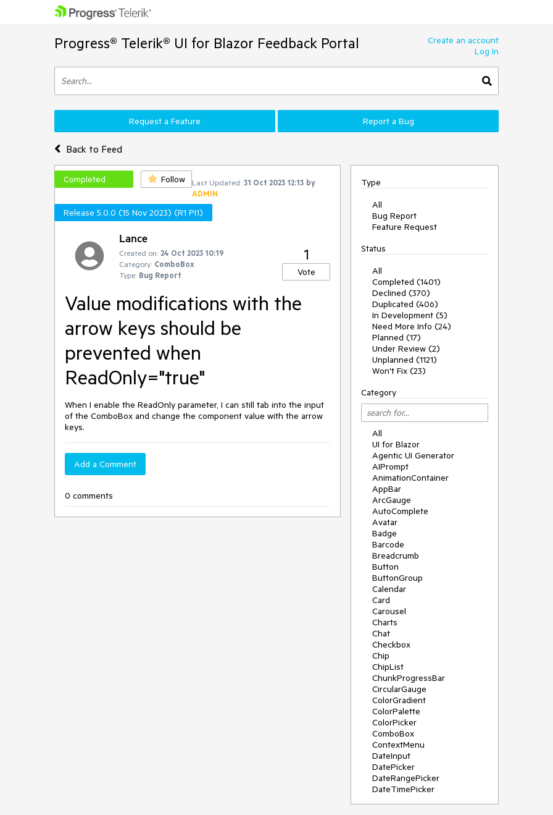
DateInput (391, 755)
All (377, 204)
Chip (380, 655)
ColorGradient (399, 700)
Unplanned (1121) (404, 359)
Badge (384, 533)
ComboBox (393, 733)
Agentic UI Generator (413, 455)
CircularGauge (399, 689)
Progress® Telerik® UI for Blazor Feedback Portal (206, 43)
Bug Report (394, 215)
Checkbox (391, 644)
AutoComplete (400, 511)
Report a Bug (388, 121)
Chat (381, 633)
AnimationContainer (410, 477)
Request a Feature (165, 121)
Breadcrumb (395, 555)
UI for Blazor (396, 444)
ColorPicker (394, 722)
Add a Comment (105, 464)
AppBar (386, 488)
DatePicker (393, 766)
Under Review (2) (406, 348)
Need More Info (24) (411, 326)
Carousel (389, 611)
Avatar (384, 522)
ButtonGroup (397, 577)
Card (381, 600)
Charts (384, 622)
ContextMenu (398, 744)
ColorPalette (396, 711)
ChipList (388, 666)
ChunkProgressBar (408, 677)
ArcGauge (391, 499)
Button (385, 566)
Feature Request (404, 226)
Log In (487, 51)
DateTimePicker (403, 789)
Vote (306, 271)
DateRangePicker (405, 777)
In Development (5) (409, 315)
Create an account (463, 40)
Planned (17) (396, 337)
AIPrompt (390, 466)
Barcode (388, 544)
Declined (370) (401, 292)
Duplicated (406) (405, 304)
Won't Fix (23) (399, 370)
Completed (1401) (406, 281)
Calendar (389, 588)
